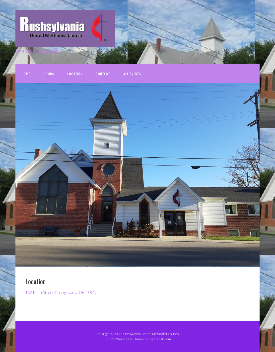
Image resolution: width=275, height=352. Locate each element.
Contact (103, 73)
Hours (48, 73)
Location (74, 73)
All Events (132, 73)
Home (25, 73)
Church (109, 339)
